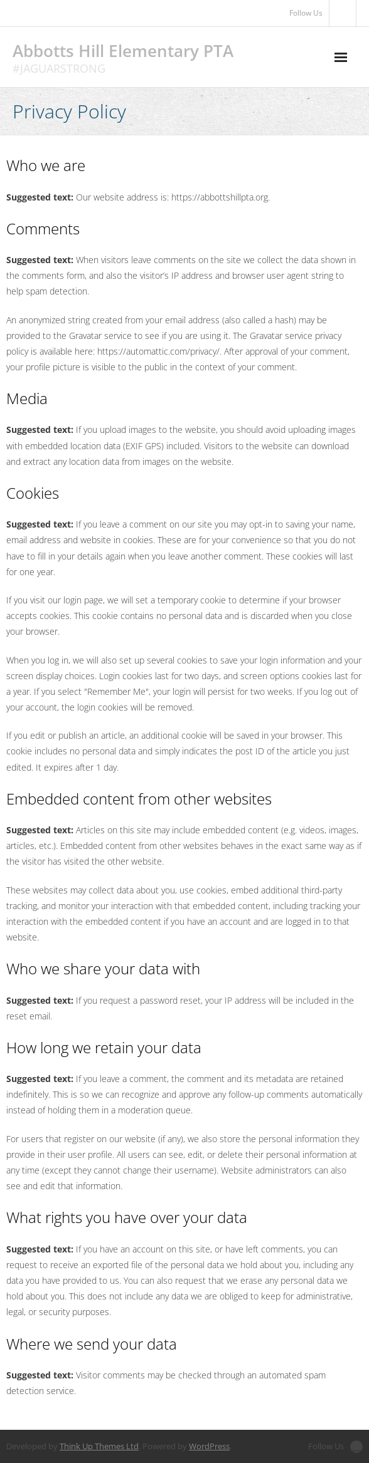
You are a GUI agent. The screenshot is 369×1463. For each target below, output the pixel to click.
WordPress (209, 1446)
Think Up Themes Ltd (99, 1446)
